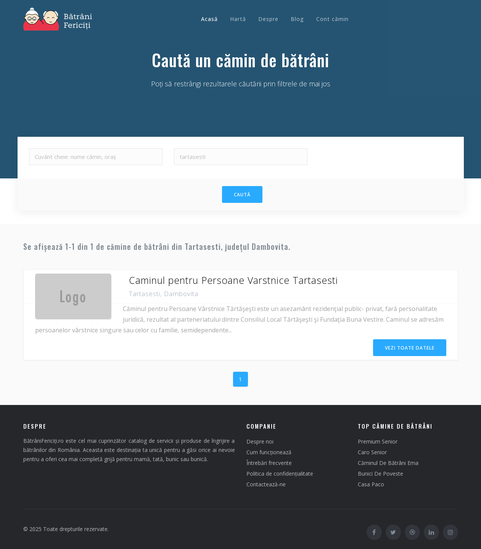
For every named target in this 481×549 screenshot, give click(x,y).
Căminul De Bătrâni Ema (388, 462)
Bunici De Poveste (380, 473)
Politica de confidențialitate (279, 473)
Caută (242, 194)
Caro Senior (372, 452)
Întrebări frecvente (269, 462)
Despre (268, 19)
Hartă (238, 19)
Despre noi (259, 441)
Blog (297, 19)
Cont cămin (332, 19)
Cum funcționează (268, 452)
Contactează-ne (266, 484)
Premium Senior (377, 441)
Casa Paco (371, 484)
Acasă (209, 19)
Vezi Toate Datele (409, 348)
